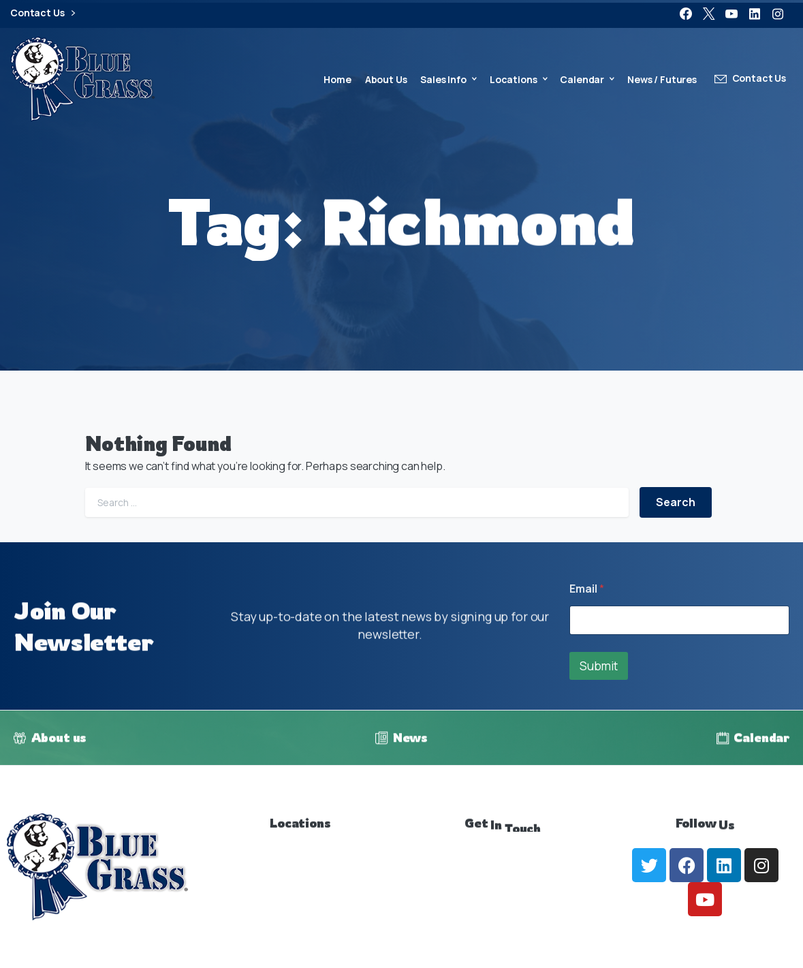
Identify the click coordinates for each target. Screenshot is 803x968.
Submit (599, 666)
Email (586, 588)
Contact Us (42, 13)
